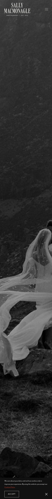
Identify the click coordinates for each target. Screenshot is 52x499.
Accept (12, 494)
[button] (46, 9)
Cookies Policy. (9, 487)
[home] (17, 9)
